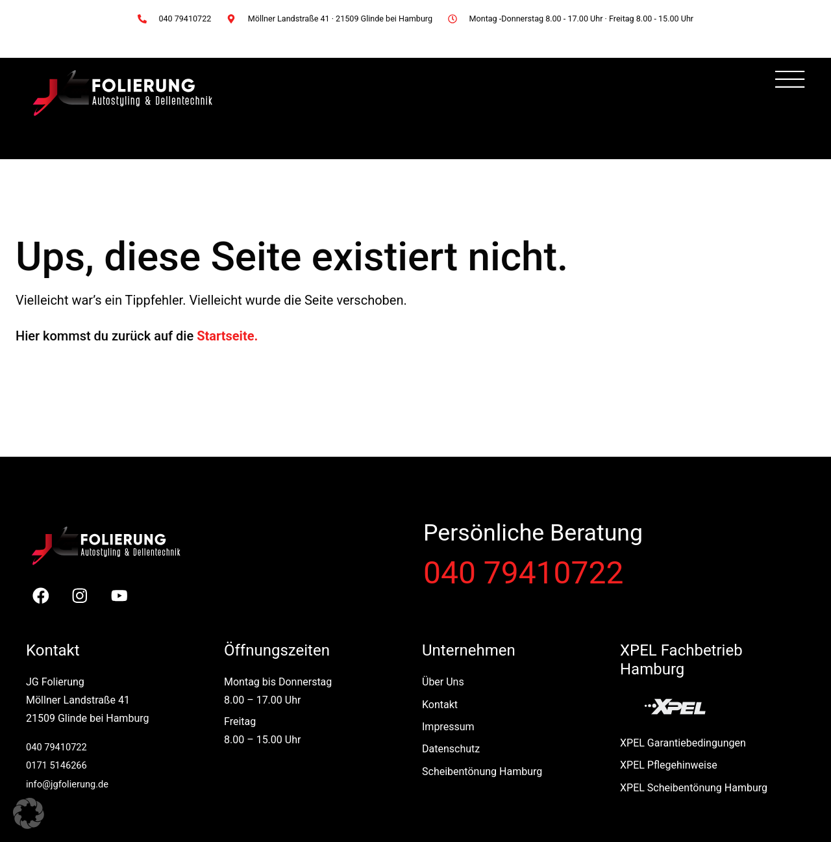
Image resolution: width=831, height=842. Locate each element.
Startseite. (227, 336)
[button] (28, 813)
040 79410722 (523, 573)
